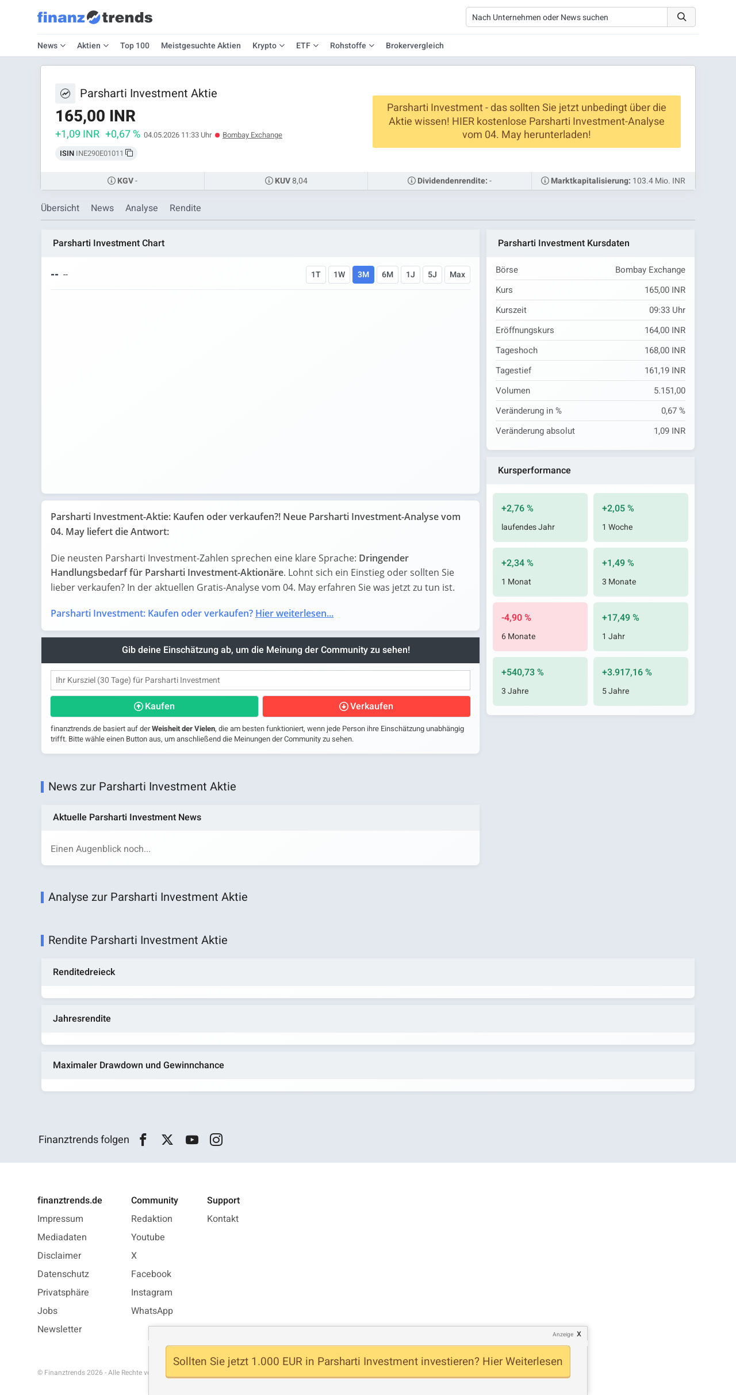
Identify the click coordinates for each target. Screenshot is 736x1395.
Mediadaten (62, 1237)
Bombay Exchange (252, 135)
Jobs (47, 1311)
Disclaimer (59, 1256)
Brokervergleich (415, 46)
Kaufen (160, 706)
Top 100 (135, 46)
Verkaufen (371, 706)
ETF (303, 46)
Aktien (89, 46)
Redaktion (151, 1219)
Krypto (264, 46)
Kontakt (223, 1219)
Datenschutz (63, 1274)
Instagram (151, 1293)
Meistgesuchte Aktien (201, 46)
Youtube (148, 1237)
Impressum (60, 1219)
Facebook (151, 1274)
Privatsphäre (63, 1293)
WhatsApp (152, 1311)
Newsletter (59, 1329)
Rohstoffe (348, 46)
